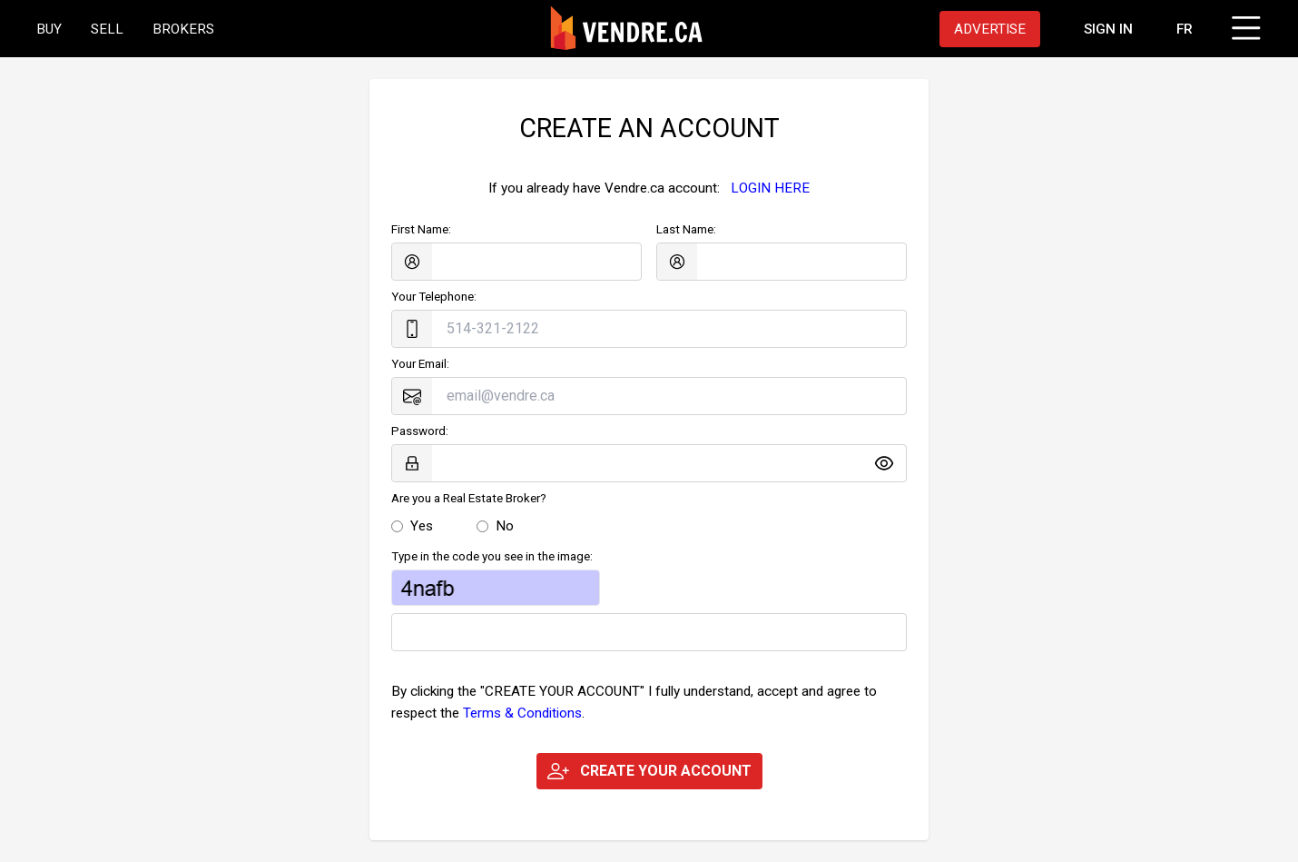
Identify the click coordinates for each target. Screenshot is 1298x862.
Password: (419, 431)
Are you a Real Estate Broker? (468, 498)
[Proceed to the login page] (1108, 29)
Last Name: (686, 229)
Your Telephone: (434, 296)
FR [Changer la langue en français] (1184, 29)
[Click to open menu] (1243, 25)
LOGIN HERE (770, 188)
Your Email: (420, 364)
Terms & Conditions (522, 713)
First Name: (421, 229)
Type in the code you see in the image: (492, 556)
